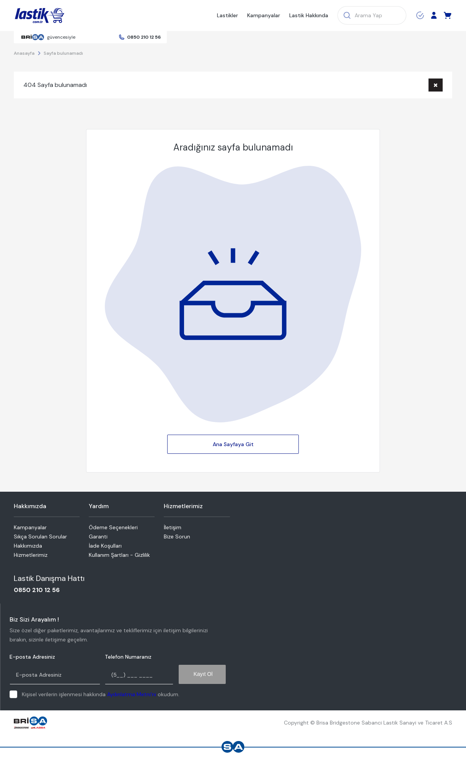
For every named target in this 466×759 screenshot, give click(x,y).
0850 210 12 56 (144, 37)
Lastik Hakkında (308, 15)
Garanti (98, 536)
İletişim (172, 527)
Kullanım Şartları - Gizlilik (119, 554)
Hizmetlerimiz (30, 554)
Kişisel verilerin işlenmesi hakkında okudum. (100, 694)
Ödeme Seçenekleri (113, 527)
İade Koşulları (105, 545)
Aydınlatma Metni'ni (131, 694)
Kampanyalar (263, 15)
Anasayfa (24, 53)
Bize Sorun (177, 536)
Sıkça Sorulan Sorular (40, 536)
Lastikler (227, 15)
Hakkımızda (28, 545)
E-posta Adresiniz (32, 657)
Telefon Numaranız (128, 657)
